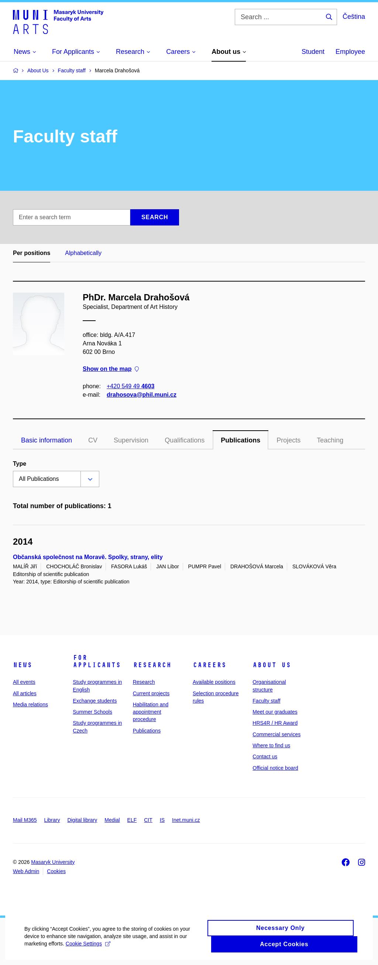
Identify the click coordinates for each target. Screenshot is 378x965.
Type (19, 464)
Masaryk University (53, 862)
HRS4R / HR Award (275, 723)
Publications (240, 440)
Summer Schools (92, 712)
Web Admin (26, 871)
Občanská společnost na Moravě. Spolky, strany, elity (88, 557)
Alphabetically (83, 253)
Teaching (330, 440)
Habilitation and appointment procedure (151, 712)
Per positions (31, 253)
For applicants (97, 661)
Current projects (151, 693)
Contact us (264, 756)
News (22, 665)
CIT (148, 820)
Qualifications (185, 440)
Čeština (354, 16)
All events (24, 682)
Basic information (46, 440)
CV (92, 440)
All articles (25, 693)
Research (152, 665)
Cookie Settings (89, 952)
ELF (132, 820)
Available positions (214, 682)
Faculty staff (266, 701)
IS (162, 820)
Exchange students (95, 701)
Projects (288, 440)
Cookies (56, 871)
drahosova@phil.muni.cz (141, 395)
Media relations (30, 704)
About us (271, 665)
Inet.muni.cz (186, 820)
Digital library (82, 820)
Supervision (131, 440)
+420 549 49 (130, 386)
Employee (350, 51)
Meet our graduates (274, 712)
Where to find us (271, 745)
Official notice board (275, 768)
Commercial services (276, 734)
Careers (209, 665)
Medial (112, 820)
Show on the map (111, 369)
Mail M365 (25, 820)
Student (313, 51)
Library (52, 820)
